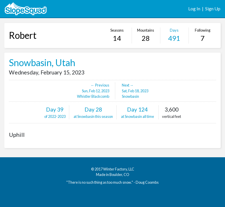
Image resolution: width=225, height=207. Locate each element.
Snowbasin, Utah (42, 62)
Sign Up (212, 8)
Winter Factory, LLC (118, 169)
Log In (194, 8)
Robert (22, 35)
